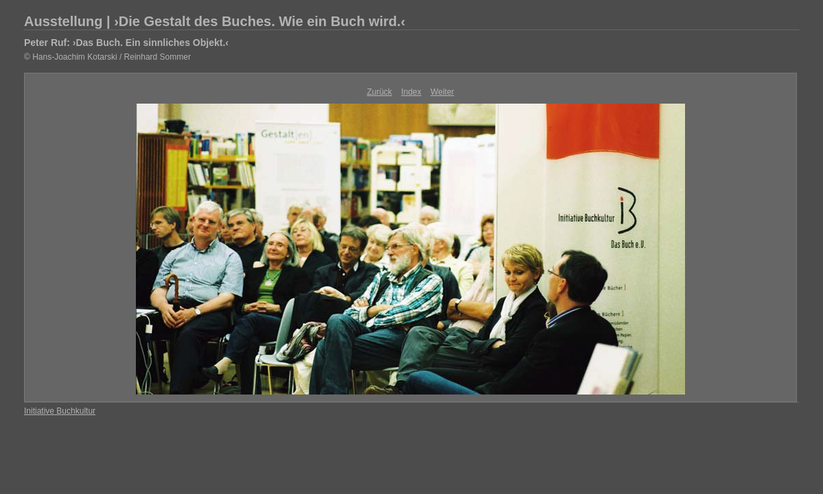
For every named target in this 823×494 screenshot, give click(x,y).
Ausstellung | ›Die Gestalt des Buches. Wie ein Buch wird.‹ (215, 21)
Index (411, 92)
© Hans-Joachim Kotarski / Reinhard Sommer (107, 57)
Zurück (379, 92)
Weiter (442, 92)
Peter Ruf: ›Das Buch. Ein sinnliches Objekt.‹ (126, 42)
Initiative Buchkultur (59, 411)
